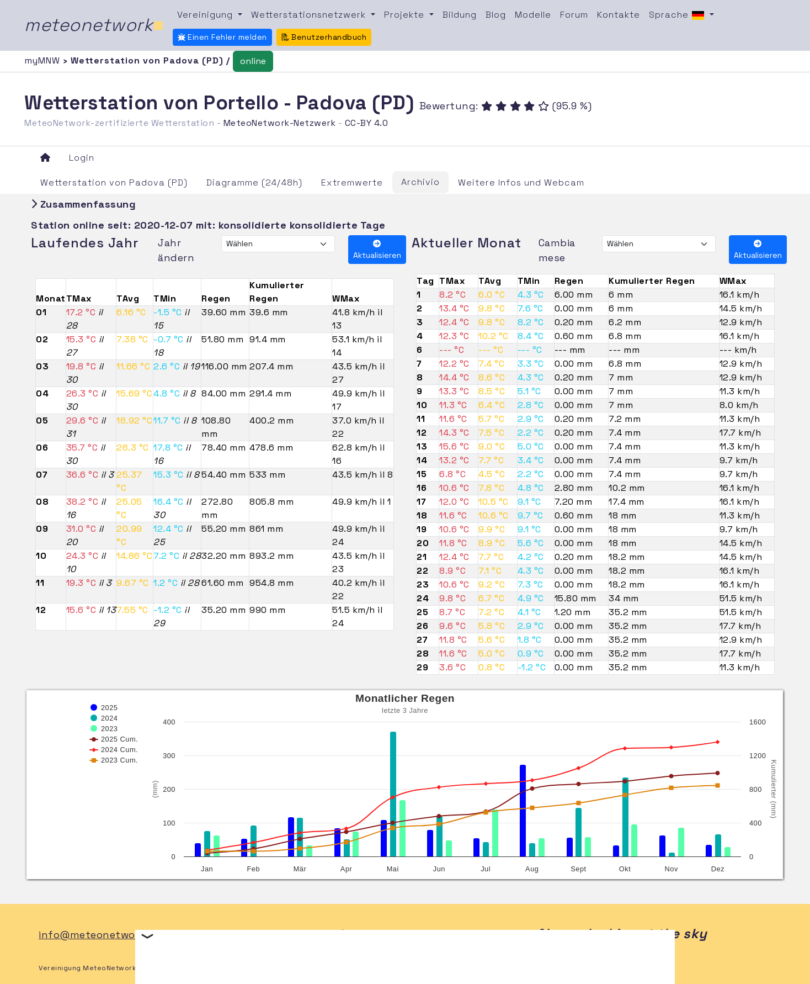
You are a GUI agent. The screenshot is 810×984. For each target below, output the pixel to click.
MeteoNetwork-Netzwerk (279, 123)
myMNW (43, 60)
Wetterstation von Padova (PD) (114, 182)
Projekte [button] (405, 14)
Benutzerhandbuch (324, 37)
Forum (574, 14)
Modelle (533, 14)
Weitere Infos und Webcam (521, 182)
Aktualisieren (377, 250)
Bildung (460, 14)
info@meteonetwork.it (97, 934)
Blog (496, 14)
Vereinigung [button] (206, 14)
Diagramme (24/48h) (254, 182)
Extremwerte (352, 182)
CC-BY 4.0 (366, 123)
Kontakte (618, 14)
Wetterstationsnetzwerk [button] (310, 14)
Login (81, 157)
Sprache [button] (678, 15)
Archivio (420, 182)
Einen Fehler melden (222, 37)
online (253, 61)
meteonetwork (94, 25)
